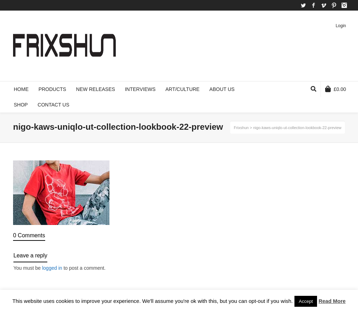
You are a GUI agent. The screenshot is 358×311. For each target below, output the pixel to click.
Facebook (313, 5)
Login (341, 25)
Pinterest (334, 5)
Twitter (303, 5)
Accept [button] (306, 301)
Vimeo (324, 5)
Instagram (344, 5)
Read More (332, 301)
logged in (52, 268)
